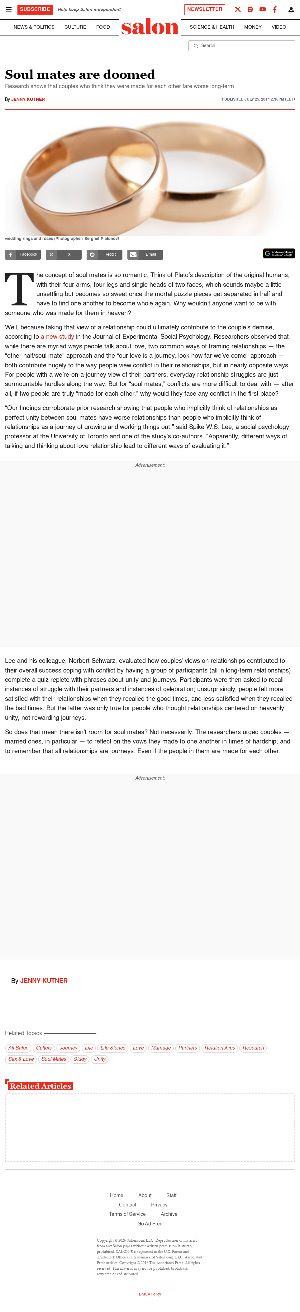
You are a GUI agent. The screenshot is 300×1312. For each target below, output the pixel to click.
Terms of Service (127, 1214)
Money (253, 27)
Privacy (159, 1205)
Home (116, 1195)
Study (80, 1059)
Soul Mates (53, 1059)
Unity (99, 1059)
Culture (75, 27)
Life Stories (112, 1048)
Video (279, 27)
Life (89, 1048)
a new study (57, 337)
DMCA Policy (150, 1294)
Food (103, 27)
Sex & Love (21, 1059)
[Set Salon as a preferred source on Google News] (279, 253)
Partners (187, 1048)
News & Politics (34, 27)
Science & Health (212, 27)
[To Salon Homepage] (150, 26)
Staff (171, 1195)
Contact (127, 1205)
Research (253, 1048)
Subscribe (35, 9)
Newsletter (204, 9)
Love (138, 1048)
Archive (169, 1214)
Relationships (219, 1048)
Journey (68, 1048)
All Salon (18, 1048)
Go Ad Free (150, 1224)
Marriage (161, 1048)
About (144, 1195)
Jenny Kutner (28, 99)
